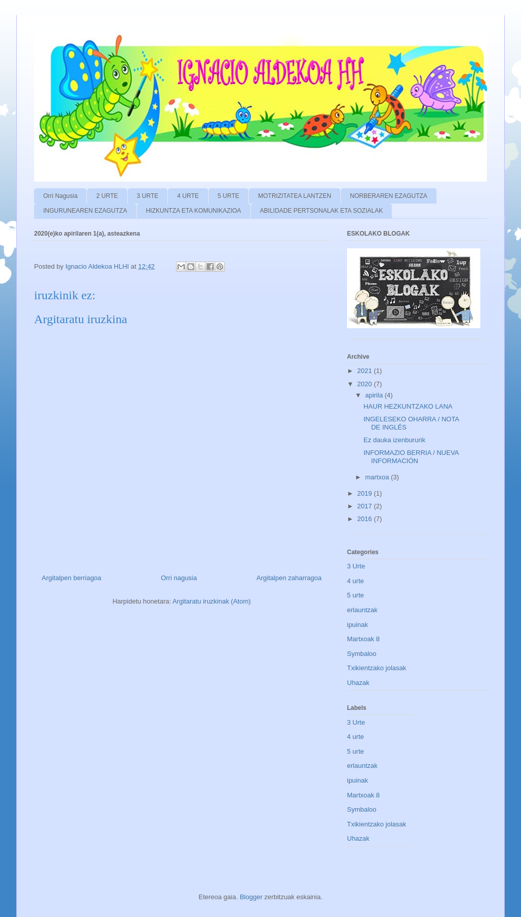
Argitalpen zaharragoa (289, 578)
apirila (375, 395)
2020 (365, 384)
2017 (365, 506)
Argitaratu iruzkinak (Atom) (211, 601)
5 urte (355, 595)
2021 (365, 371)
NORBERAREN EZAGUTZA (388, 195)
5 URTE (228, 195)
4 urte (355, 581)
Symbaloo (362, 653)
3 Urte (356, 566)
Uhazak (358, 682)
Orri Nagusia (60, 195)
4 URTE (187, 195)
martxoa (378, 477)
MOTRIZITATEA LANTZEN (294, 195)
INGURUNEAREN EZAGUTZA (85, 210)
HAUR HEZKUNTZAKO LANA (407, 406)
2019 (365, 493)
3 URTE (147, 195)
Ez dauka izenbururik (394, 440)
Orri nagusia (179, 578)
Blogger (251, 897)
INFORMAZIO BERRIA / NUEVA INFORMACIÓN (410, 457)
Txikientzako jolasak (376, 668)
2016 (365, 519)
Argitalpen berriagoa (71, 578)
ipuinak (357, 624)
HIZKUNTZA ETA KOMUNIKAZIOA (193, 210)
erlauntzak (362, 610)
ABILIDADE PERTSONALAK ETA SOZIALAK (321, 210)
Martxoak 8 (363, 639)
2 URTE (107, 195)
